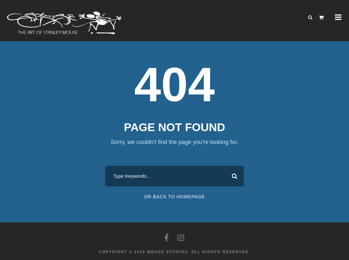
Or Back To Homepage (174, 196)
